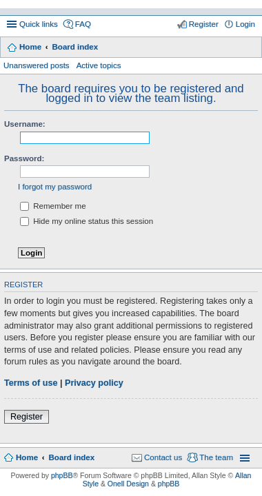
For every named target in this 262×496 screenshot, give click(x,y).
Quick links (38, 24)
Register (26, 417)
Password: (24, 158)
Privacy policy (94, 383)
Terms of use (30, 383)
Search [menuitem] (249, 48)
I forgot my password (55, 187)
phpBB (62, 475)
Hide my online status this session (86, 221)
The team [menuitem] (216, 457)
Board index (75, 47)
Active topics (99, 65)
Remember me (53, 206)
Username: (25, 124)
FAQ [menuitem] (83, 24)
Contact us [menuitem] (163, 457)
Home (30, 47)
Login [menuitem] (245, 24)
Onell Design (128, 483)
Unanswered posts (36, 65)
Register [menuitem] (204, 24)
